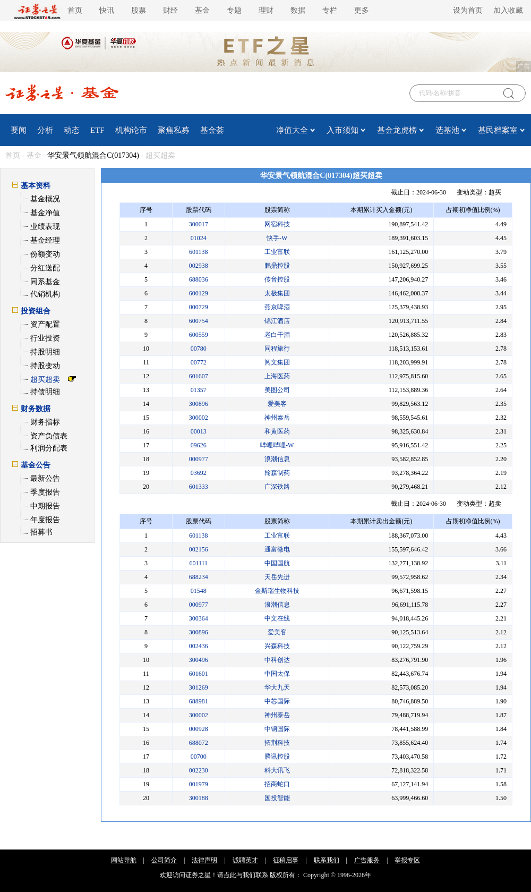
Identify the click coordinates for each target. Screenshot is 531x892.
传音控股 (277, 279)
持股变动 (45, 366)
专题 (234, 10)
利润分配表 (48, 448)
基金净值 (45, 213)
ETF (97, 130)
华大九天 (277, 687)
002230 (198, 770)
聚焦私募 (174, 130)
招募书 (41, 532)
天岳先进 (277, 577)
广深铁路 (277, 486)
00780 (199, 348)
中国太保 (277, 673)
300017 (198, 224)
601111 (198, 563)
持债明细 (45, 392)
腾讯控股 (277, 756)
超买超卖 (45, 380)
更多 (361, 10)
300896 (198, 403)
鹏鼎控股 (277, 265)
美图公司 (277, 390)
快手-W (277, 238)
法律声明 (204, 860)
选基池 (447, 130)
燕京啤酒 (277, 307)
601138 (198, 252)
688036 (198, 279)
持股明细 (45, 352)
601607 (198, 376)
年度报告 (45, 520)
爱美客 (277, 403)
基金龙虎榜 (397, 130)
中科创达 (277, 660)
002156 (198, 549)
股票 (138, 10)
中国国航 (277, 563)
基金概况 (45, 199)
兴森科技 (277, 646)
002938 (198, 265)
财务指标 (45, 422)
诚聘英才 (245, 860)
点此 (230, 875)
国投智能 (277, 798)
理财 (266, 10)
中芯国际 (277, 701)
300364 (198, 618)
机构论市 (131, 130)
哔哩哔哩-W (277, 445)
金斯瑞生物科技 (277, 590)
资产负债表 (48, 436)
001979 (198, 784)
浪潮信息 (277, 459)
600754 (198, 321)
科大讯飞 (277, 770)
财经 (170, 10)
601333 (198, 486)
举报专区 (407, 860)
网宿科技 (277, 224)
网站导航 (123, 860)
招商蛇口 (277, 784)
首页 (74, 10)
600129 (198, 293)
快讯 (106, 10)
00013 (199, 431)
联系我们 (326, 860)
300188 (198, 798)
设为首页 (468, 10)
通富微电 (277, 549)
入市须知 (342, 130)
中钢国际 (277, 729)
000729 (198, 307)
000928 (198, 729)
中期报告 (45, 506)
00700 (199, 756)
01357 (199, 390)
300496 (198, 660)
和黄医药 (277, 431)
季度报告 (45, 492)
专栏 (329, 10)
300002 (198, 417)
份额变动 (45, 254)
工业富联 (277, 252)
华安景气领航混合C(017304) (93, 155)
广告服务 (367, 860)
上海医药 (277, 376)
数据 (297, 10)
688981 (198, 701)
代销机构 (45, 294)
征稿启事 (285, 860)
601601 (198, 673)
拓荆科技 (277, 742)
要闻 (19, 130)
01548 (199, 590)
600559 (198, 334)
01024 (199, 238)
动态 (72, 130)
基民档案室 (498, 130)
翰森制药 (277, 473)
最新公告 (45, 478)
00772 (199, 362)
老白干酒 (277, 334)
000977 (198, 459)
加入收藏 (508, 10)
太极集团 (277, 293)
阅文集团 (277, 362)
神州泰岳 (277, 417)
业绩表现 (45, 227)
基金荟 (212, 130)
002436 (198, 646)
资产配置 (45, 324)
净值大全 (292, 130)
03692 (199, 473)
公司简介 (164, 860)
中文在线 (277, 618)
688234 (198, 577)
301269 (198, 687)
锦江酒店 (277, 321)
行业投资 (45, 338)
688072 (198, 742)
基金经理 (45, 240)
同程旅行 (277, 348)
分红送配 (45, 268)
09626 (199, 445)
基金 (202, 10)
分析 (45, 130)
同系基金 (45, 282)
